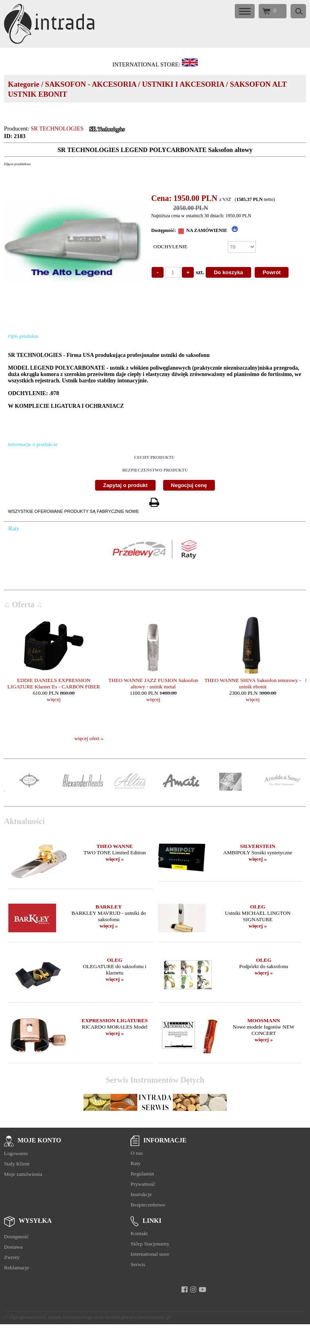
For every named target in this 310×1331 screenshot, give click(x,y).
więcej (54, 699)
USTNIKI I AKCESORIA (183, 84)
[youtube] (202, 1289)
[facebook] (184, 1289)
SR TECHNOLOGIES (57, 128)
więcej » (114, 859)
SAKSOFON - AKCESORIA (90, 84)
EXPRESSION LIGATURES (115, 1020)
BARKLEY (109, 907)
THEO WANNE (114, 846)
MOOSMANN (263, 1020)
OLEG (257, 907)
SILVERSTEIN (257, 846)
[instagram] (193, 1289)
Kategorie (23, 84)
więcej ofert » (88, 738)
